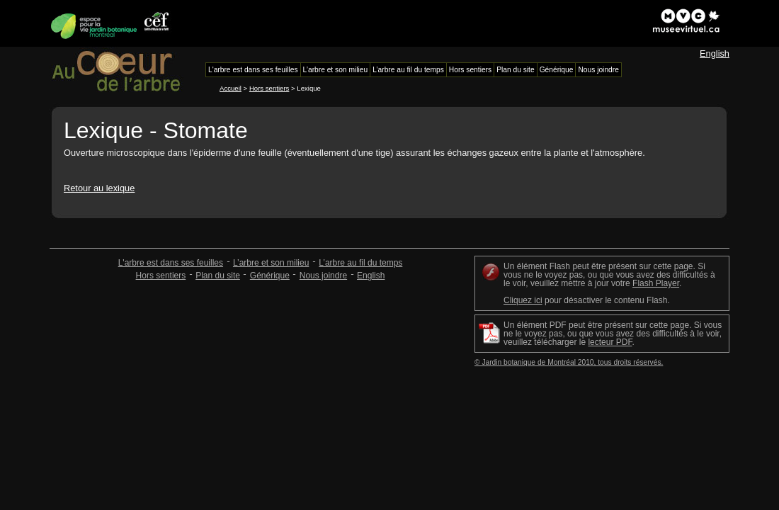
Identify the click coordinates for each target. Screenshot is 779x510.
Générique (270, 275)
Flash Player (655, 283)
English (714, 53)
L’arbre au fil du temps (360, 263)
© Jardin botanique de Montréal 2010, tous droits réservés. (568, 362)
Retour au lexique (99, 188)
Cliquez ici (523, 300)
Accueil (230, 88)
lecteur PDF (610, 342)
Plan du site (217, 275)
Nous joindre (323, 275)
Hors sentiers (269, 88)
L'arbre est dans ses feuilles (170, 263)
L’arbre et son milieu (271, 263)
